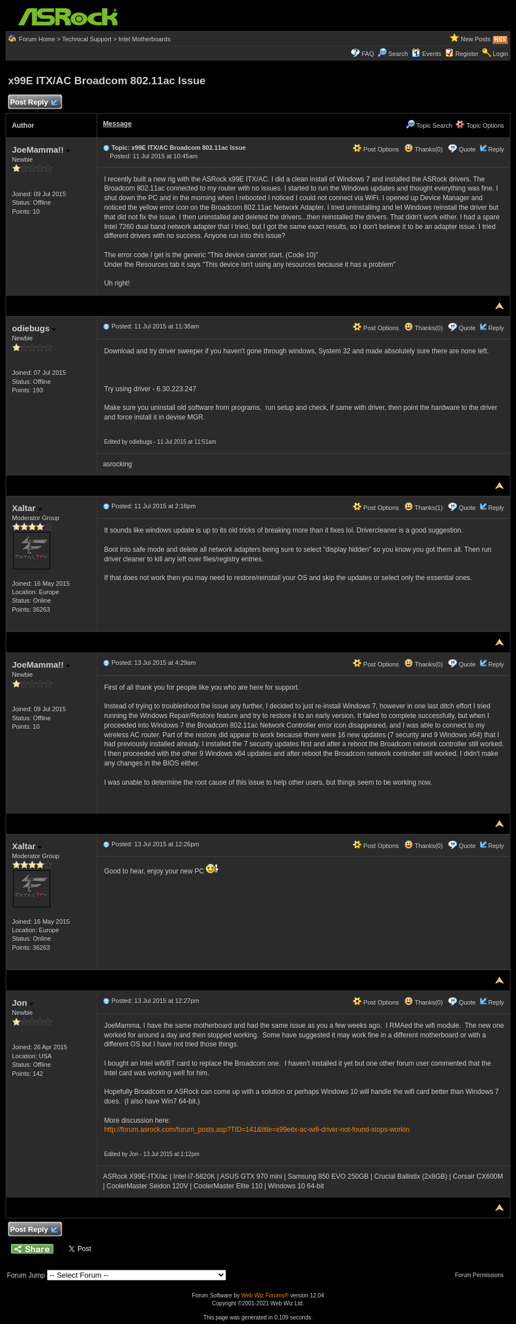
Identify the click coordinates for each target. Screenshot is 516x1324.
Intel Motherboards (145, 39)
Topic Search (429, 125)
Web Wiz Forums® (265, 1295)
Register (467, 53)
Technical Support (86, 39)
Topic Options (480, 125)
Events (426, 53)
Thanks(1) (423, 507)
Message (117, 124)
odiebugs (34, 328)
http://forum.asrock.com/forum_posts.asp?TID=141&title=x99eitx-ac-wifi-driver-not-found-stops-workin (256, 1129)
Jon (22, 1002)
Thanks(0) (423, 149)
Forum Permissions (482, 1275)
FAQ (368, 53)
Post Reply (33, 102)
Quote (467, 149)
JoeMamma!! (41, 149)
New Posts (476, 39)
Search (398, 53)
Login (500, 53)
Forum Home (37, 39)
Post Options (376, 149)
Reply (496, 149)
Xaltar (27, 508)
